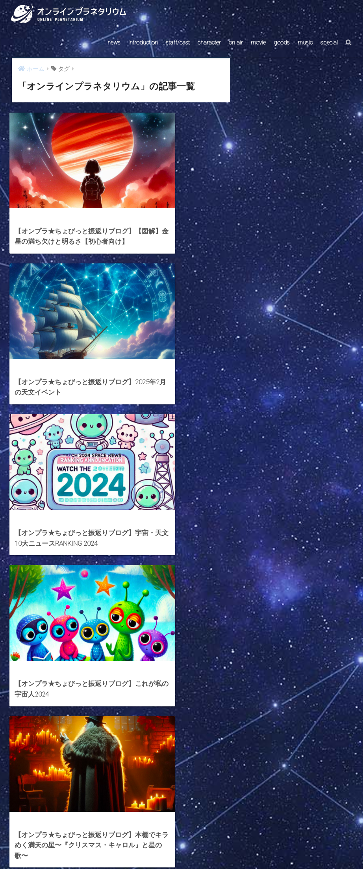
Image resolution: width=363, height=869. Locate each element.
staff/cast (178, 42)
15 (170, 779)
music (305, 42)
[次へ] (193, 779)
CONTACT (151, 848)
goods (282, 42)
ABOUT (219, 848)
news (113, 42)
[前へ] (48, 779)
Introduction (143, 42)
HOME (181, 831)
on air (236, 42)
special (329, 42)
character (209, 42)
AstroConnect (186, 848)
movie (258, 42)
